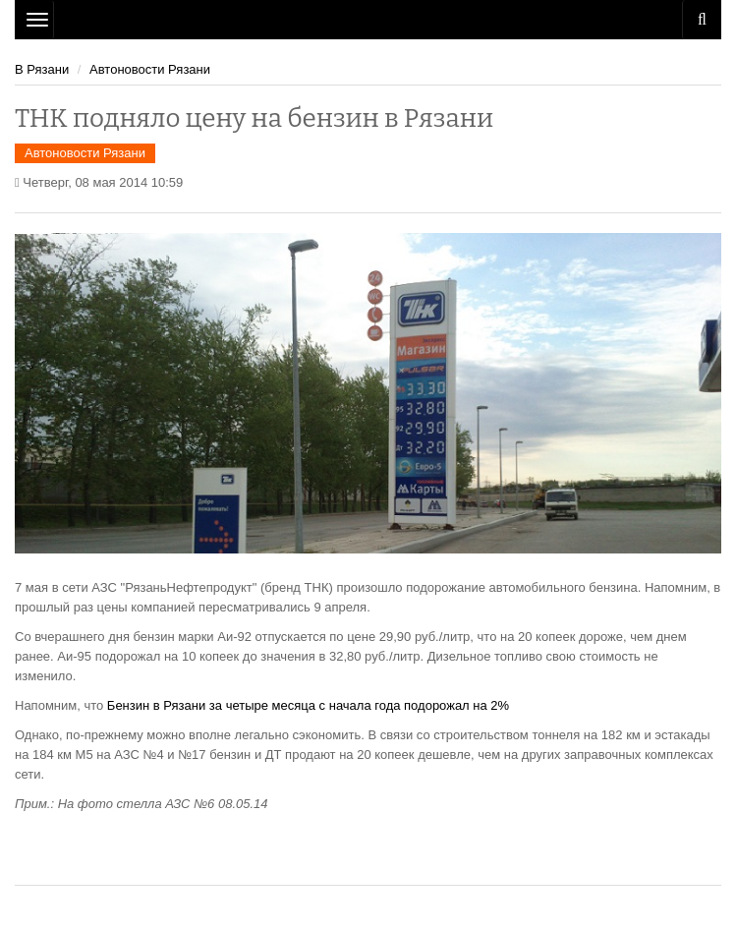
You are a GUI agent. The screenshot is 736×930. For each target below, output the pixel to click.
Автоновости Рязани (149, 69)
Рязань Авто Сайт (368, 19)
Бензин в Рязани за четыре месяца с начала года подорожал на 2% (308, 705)
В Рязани (42, 69)
